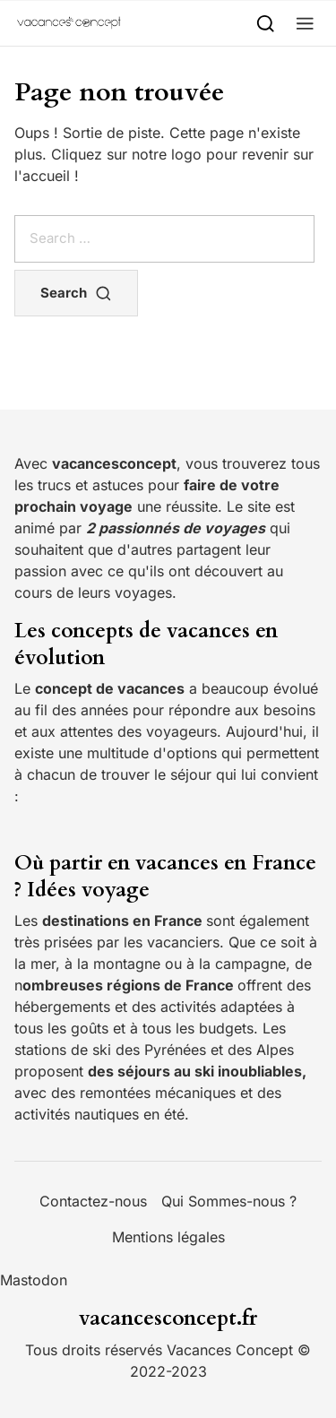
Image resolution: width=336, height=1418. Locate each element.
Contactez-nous (93, 1201)
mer (43, 964)
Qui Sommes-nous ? (229, 1201)
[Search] (265, 23)
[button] (305, 23)
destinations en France (124, 920)
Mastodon (33, 1280)
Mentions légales (168, 1237)
